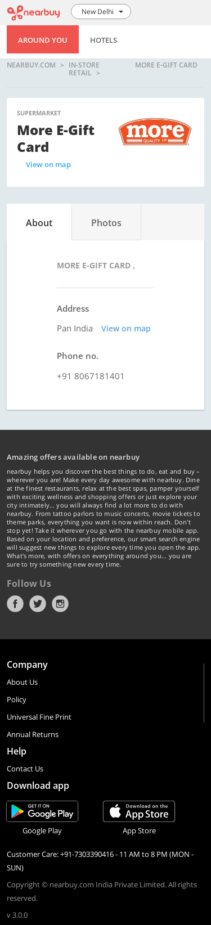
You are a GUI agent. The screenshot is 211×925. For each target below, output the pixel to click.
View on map (48, 164)
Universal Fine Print (39, 717)
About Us (22, 682)
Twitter (37, 603)
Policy (16, 699)
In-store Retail (84, 69)
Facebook (15, 603)
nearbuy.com (31, 65)
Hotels (103, 40)
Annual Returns (33, 734)
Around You (43, 40)
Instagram (60, 603)
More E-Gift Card (166, 65)
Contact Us (25, 769)
